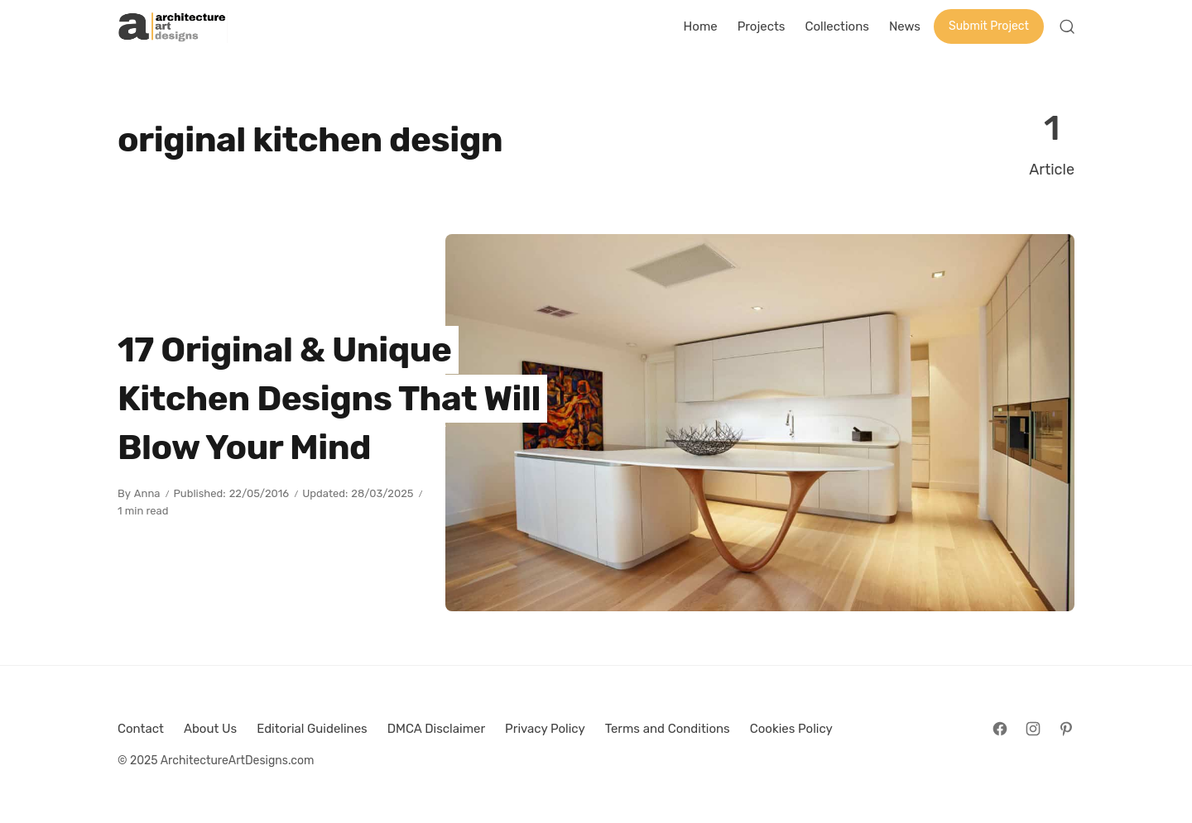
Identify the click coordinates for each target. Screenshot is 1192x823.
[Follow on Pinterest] (1066, 729)
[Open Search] (1067, 26)
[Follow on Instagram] (1033, 729)
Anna (147, 493)
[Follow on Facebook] (1000, 729)
